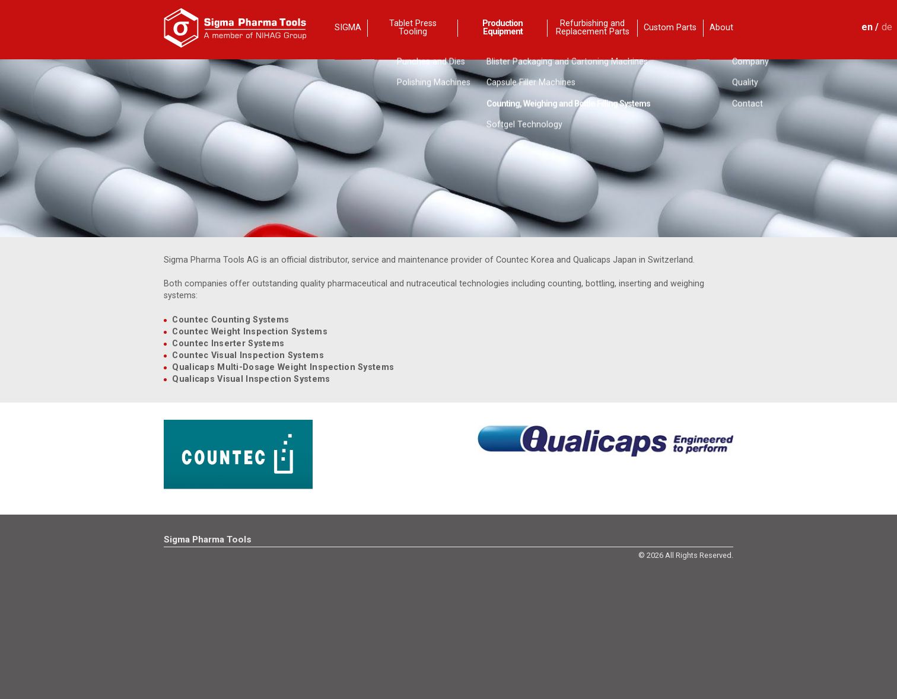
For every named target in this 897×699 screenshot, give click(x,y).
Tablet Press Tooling (413, 28)
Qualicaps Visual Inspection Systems (251, 379)
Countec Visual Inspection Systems (248, 355)
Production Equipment (502, 28)
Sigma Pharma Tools (208, 539)
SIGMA (348, 28)
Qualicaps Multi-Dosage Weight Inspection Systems (283, 367)
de (887, 27)
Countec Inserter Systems (228, 344)
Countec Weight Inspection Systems (249, 332)
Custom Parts (670, 28)
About (721, 28)
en (867, 27)
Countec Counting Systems (230, 320)
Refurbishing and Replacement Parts (592, 28)
